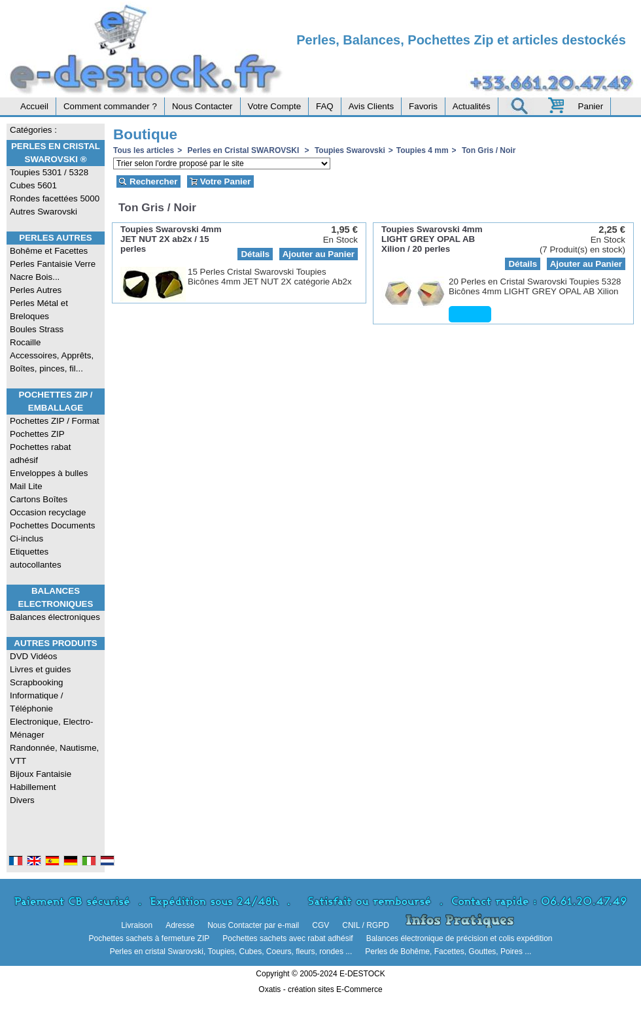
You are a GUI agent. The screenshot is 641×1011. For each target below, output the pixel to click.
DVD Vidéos (33, 656)
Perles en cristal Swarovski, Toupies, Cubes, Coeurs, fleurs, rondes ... (231, 951)
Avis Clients (371, 106)
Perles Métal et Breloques (39, 309)
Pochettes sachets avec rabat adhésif (287, 938)
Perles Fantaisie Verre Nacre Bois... (52, 270)
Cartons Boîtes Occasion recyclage (48, 505)
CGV (320, 925)
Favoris (423, 106)
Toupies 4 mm (422, 150)
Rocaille (25, 342)
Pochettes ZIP (37, 434)
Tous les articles (143, 150)
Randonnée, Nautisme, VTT (54, 754)
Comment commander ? (110, 106)
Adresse (179, 925)
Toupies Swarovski (349, 150)
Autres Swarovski (43, 211)
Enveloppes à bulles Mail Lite (49, 479)
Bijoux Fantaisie (40, 774)
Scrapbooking (36, 682)
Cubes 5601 (33, 185)
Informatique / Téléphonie (36, 702)
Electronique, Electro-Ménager (51, 728)
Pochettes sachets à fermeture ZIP (148, 938)
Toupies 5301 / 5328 (49, 172)
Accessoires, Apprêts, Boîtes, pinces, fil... (52, 362)
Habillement (33, 787)
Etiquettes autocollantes (35, 558)
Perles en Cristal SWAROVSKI (243, 150)
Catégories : (33, 130)
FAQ (325, 106)
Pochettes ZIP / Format (54, 421)
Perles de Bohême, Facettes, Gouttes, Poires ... (448, 951)
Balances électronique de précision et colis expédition (459, 938)
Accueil (34, 106)
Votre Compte (275, 106)
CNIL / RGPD (365, 925)
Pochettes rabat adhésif (40, 453)
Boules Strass (36, 329)
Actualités (472, 106)
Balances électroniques (55, 617)
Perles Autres (55, 238)
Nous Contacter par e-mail (253, 925)
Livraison (136, 925)
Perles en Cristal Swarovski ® (55, 152)
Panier (591, 106)
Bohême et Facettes (49, 251)
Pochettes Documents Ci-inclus (52, 532)
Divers (22, 800)
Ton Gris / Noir (488, 150)
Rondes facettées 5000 (54, 198)
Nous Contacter (202, 106)
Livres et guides (40, 669)
